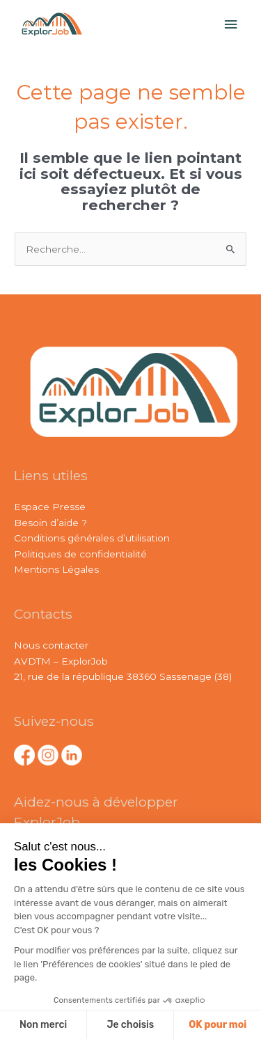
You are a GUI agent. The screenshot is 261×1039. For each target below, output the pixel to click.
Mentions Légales (56, 569)
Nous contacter (51, 645)
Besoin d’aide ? (50, 522)
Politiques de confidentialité (80, 554)
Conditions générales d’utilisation (92, 538)
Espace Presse (50, 506)
